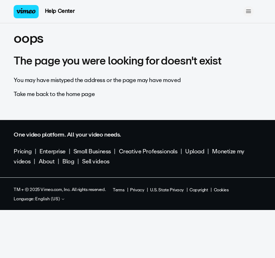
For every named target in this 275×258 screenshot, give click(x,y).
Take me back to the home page (54, 94)
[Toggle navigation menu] (248, 11)
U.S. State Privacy (167, 190)
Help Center (59, 11)
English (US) (50, 199)
